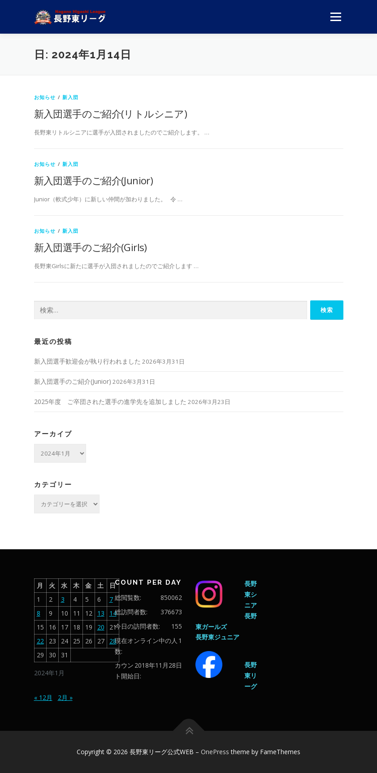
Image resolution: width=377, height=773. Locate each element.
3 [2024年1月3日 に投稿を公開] (63, 599)
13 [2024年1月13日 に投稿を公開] (100, 613)
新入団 (70, 97)
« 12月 (43, 697)
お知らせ (45, 97)
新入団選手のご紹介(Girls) (90, 247)
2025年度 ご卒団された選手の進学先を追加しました (110, 401)
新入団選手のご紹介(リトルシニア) (110, 113)
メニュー (335, 17)
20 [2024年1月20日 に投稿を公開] (100, 627)
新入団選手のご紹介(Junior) (93, 180)
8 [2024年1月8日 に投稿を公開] (38, 613)
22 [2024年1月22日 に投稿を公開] (40, 641)
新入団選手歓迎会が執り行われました (87, 361)
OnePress (215, 751)
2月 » (65, 697)
